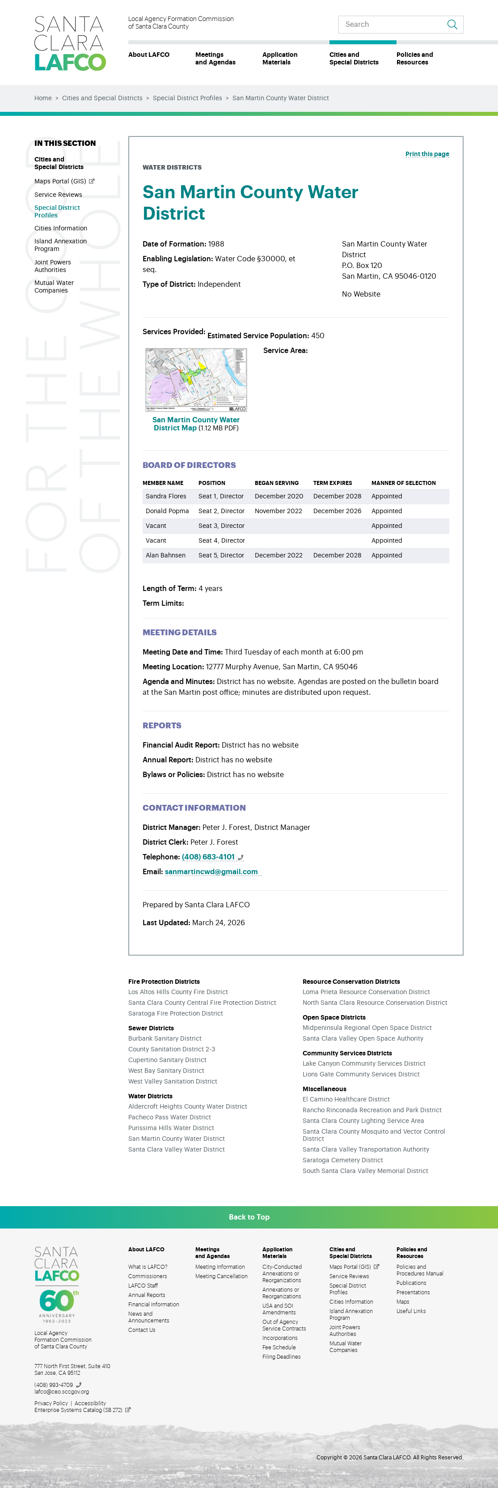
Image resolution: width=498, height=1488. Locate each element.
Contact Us (142, 1330)
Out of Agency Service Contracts (284, 1325)
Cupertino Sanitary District (167, 1060)
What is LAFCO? (148, 1267)
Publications (411, 1283)
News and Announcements (148, 1317)
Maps (403, 1302)
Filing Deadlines (281, 1357)
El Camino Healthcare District (346, 1100)
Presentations (413, 1292)
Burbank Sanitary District (165, 1039)
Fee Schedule (279, 1347)
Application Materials (280, 58)
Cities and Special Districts (354, 58)
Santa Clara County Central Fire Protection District (202, 1003)
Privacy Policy (51, 1403)
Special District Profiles (187, 98)
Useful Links (411, 1311)
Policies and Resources (415, 58)
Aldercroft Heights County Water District (187, 1107)
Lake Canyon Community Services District (364, 1064)
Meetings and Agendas (215, 58)
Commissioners (147, 1276)
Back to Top (249, 1217)
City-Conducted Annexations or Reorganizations (282, 1273)
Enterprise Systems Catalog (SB (83, 1410)
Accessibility (90, 1403)
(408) (213, 857)
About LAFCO (148, 54)
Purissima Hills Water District (171, 1128)
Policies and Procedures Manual (420, 1270)
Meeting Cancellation (221, 1276)
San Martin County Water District (176, 1139)
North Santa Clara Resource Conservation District (375, 1003)
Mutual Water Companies (54, 287)
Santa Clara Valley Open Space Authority (363, 1039)
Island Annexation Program (60, 245)
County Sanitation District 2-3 (171, 1049)
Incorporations (280, 1338)
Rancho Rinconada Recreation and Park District (372, 1110)
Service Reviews (58, 195)
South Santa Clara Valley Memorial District (365, 1171)
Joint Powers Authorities (52, 266)
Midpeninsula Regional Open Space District (367, 1028)
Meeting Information (220, 1267)
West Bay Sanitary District (166, 1071)
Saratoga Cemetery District (343, 1160)
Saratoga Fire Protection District (175, 1014)
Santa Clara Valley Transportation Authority (366, 1150)
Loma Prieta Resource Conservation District (366, 992)
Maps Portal (65, 182)
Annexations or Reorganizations (281, 1293)
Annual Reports (146, 1295)
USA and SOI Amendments (279, 1309)
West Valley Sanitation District (172, 1082)
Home (43, 98)
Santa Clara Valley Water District (176, 1150)
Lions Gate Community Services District (361, 1074)
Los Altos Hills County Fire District (178, 992)
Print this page (427, 154)
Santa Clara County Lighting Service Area (363, 1121)
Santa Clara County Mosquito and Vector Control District (374, 1135)
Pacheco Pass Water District (169, 1117)
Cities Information (60, 228)
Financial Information (153, 1304)
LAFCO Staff (143, 1285)
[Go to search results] (452, 25)
